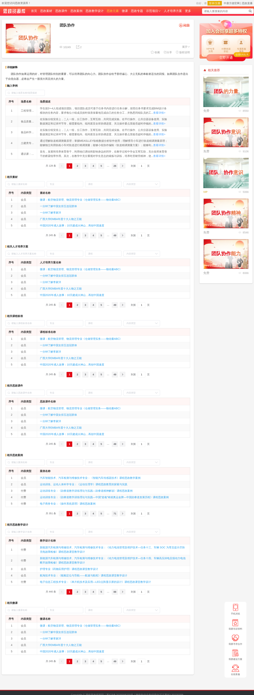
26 (114, 165)
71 (114, 513)
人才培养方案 (173, 11)
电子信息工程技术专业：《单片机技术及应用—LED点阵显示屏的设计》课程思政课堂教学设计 (95, 581)
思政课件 (61, 11)
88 (114, 591)
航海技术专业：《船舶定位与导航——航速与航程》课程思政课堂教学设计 (83, 575)
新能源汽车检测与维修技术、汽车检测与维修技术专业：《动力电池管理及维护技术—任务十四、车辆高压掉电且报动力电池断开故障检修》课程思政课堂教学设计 (113, 560)
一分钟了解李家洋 (50, 212)
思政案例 (76, 11)
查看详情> (159, 112)
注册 (217, 3)
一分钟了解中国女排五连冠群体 (58, 206)
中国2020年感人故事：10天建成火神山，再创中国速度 (72, 225)
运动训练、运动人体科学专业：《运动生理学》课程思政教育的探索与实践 (83, 484)
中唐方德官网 (232, 3)
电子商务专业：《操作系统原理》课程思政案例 (68, 503)
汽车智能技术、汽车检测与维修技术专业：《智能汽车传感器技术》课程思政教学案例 (90, 477)
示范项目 (153, 11)
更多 (188, 11)
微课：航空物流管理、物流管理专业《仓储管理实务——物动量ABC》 (81, 199)
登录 (211, 3)
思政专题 (137, 11)
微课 (125, 11)
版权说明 (183, 52)
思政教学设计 (94, 11)
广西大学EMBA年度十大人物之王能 (61, 219)
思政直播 (247, 3)
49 (114, 235)
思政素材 (46, 11)
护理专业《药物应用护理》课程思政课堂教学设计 (69, 569)
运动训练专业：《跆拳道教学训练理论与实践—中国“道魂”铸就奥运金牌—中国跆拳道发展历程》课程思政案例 (104, 497)
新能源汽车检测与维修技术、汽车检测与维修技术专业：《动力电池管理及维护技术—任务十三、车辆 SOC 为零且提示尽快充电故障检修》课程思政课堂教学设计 (112, 549)
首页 (34, 11)
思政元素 (113, 11)
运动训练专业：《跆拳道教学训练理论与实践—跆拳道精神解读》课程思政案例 (86, 490)
